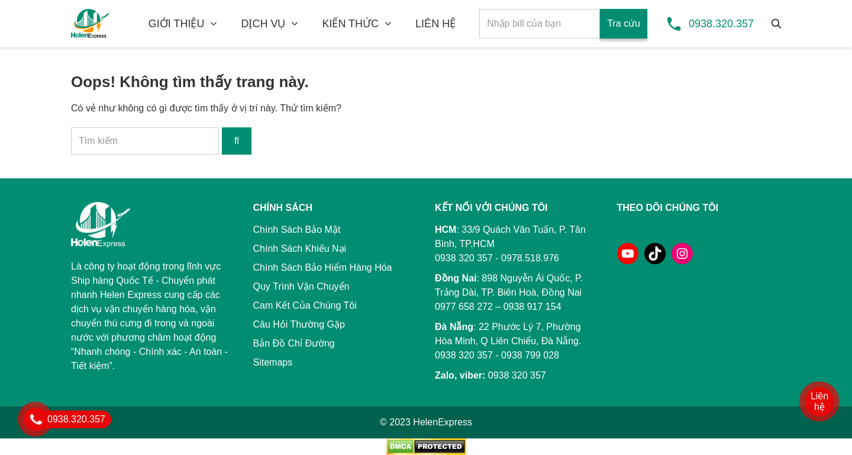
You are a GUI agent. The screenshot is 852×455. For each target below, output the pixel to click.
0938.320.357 (721, 24)
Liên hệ (819, 401)
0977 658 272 (464, 307)
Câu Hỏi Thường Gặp (299, 324)
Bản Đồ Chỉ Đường (294, 343)
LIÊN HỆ (435, 24)
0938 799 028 (530, 355)
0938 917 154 (532, 307)
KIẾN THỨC (350, 24)
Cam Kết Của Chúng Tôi (305, 305)
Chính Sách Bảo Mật (297, 230)
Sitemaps (273, 362)
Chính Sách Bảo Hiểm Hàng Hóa (322, 267)
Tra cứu (623, 23)
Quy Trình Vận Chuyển (301, 286)
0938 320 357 (464, 355)
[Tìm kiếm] (776, 23)
